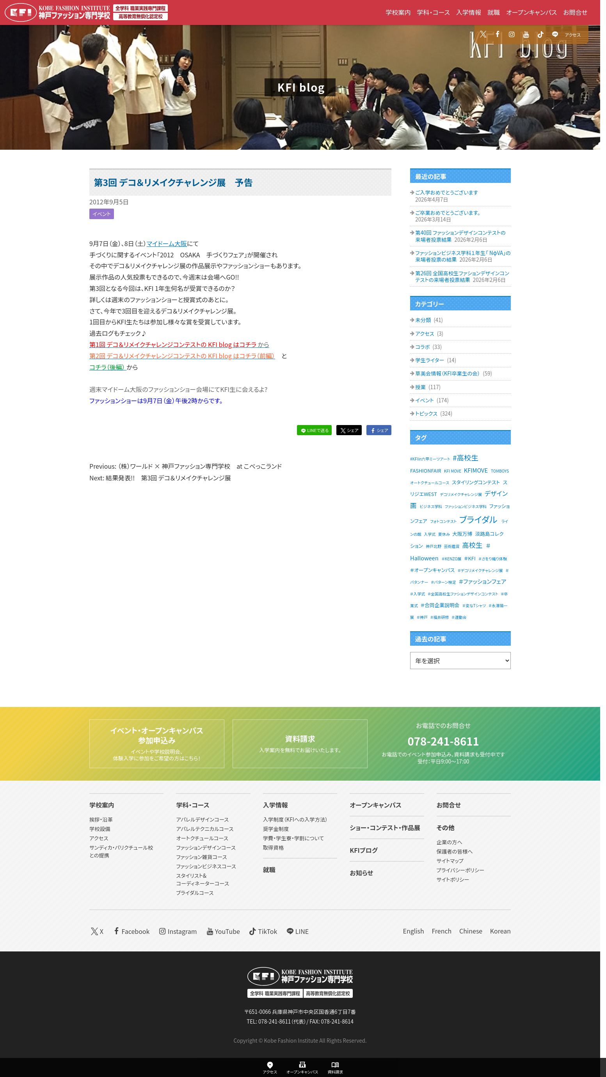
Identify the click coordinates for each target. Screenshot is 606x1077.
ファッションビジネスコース (206, 866)
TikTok (262, 930)
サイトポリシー (453, 880)
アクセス (573, 35)
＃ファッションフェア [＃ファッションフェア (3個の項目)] (482, 581)
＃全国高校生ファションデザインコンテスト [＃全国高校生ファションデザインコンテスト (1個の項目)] (463, 594)
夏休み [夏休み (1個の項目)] (444, 534)
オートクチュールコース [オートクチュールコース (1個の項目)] (429, 482)
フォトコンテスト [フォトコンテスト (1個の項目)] (443, 521)
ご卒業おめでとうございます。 (447, 212)
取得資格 (273, 848)
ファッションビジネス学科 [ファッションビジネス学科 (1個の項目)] (466, 506)
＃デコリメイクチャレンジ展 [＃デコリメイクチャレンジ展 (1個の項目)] (480, 570)
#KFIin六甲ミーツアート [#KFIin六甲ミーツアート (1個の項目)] (430, 459)
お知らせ (361, 873)
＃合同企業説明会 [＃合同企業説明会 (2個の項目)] (440, 605)
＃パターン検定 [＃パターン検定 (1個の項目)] (443, 582)
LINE (297, 930)
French (441, 930)
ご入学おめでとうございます (446, 192)
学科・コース (433, 12)
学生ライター (430, 360)
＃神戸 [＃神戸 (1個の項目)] (422, 617)
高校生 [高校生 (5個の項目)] (472, 545)
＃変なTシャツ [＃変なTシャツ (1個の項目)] (474, 605)
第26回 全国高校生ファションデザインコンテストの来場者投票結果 (462, 276)
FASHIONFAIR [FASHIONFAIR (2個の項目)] (425, 470)
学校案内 (398, 12)
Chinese (470, 930)
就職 (493, 12)
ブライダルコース (194, 892)
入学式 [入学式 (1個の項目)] (429, 534)
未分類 (423, 320)
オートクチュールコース (202, 838)
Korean (500, 930)
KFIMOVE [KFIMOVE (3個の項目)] (476, 470)
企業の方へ (449, 842)
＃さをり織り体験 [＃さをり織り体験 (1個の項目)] (492, 559)
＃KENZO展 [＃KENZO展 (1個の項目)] (452, 559)
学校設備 (99, 829)
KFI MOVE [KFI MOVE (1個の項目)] (452, 471)
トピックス (427, 413)
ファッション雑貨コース (201, 857)
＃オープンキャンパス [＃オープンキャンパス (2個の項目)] (432, 570)
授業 (421, 387)
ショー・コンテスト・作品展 (385, 828)
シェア (348, 430)
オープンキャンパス (531, 12)
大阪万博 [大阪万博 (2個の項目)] (462, 533)
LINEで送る (314, 430)
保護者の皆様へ (455, 852)
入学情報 (468, 12)
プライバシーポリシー (461, 870)
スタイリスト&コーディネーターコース (202, 879)
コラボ (423, 347)
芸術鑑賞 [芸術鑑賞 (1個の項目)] (452, 546)
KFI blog (301, 87)
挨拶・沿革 (101, 820)
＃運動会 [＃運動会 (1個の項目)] (458, 617)
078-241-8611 (443, 740)
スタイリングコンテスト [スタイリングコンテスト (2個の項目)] (476, 482)
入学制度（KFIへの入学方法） (295, 820)
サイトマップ (450, 861)
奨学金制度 (276, 829)
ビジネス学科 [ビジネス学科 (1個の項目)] (431, 506)
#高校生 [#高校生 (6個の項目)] (465, 457)
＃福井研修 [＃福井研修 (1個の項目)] (439, 617)
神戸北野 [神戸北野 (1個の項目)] (433, 546)
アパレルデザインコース (202, 820)
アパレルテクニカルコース (204, 829)
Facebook (130, 930)
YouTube (222, 930)
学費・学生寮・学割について (293, 838)
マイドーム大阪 (167, 243)
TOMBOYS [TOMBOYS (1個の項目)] (500, 471)
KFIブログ (364, 850)
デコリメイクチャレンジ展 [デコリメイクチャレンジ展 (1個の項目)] (461, 494)
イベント (101, 214)
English (413, 930)
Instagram (177, 930)
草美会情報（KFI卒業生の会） (448, 373)
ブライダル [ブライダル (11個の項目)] (478, 519)
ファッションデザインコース (205, 848)
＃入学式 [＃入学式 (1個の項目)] (417, 594)
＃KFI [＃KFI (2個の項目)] (469, 558)
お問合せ (575, 12)
